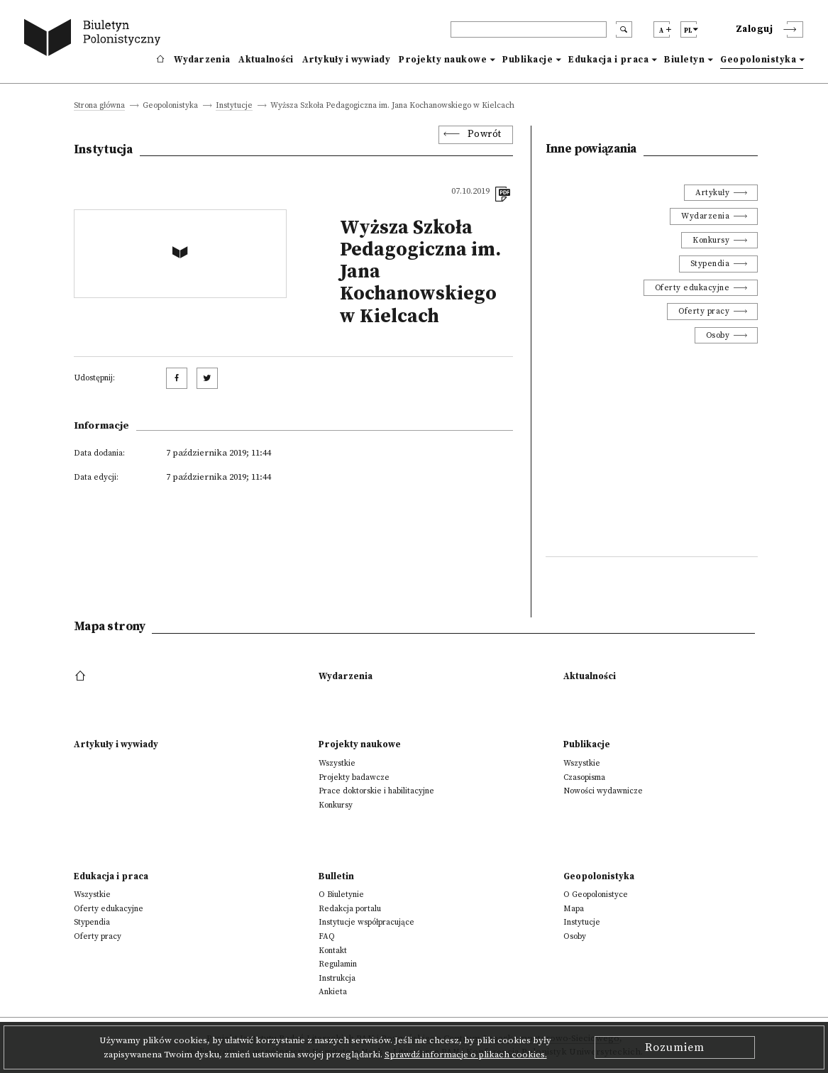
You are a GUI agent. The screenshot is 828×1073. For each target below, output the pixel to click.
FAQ (327, 936)
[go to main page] (95, 39)
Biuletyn (684, 59)
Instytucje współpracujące (366, 922)
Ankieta (333, 991)
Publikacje (527, 59)
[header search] (529, 29)
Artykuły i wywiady (346, 59)
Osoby (718, 335)
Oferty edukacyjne (692, 287)
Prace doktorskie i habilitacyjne (376, 791)
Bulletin (336, 876)
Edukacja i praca (608, 59)
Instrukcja (337, 978)
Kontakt (333, 950)
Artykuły (712, 192)
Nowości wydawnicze (603, 791)
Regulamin (338, 964)
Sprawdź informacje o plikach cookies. (466, 1054)
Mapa (573, 908)
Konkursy (710, 240)
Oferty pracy (703, 311)
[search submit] (624, 29)
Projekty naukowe (443, 59)
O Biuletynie (341, 894)
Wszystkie (337, 763)
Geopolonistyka (758, 59)
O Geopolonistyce (595, 894)
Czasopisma (584, 777)
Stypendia (710, 263)
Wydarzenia (202, 59)
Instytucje (234, 106)
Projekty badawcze (354, 777)
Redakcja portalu (350, 908)
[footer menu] (82, 676)
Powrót (485, 134)
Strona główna (99, 106)
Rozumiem (675, 1047)
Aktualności (265, 59)
